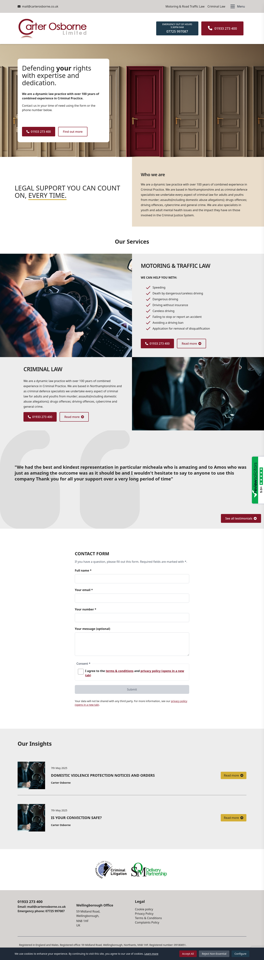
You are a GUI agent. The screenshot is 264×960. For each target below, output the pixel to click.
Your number (85, 609)
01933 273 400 (38, 132)
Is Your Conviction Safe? (76, 817)
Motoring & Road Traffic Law (185, 6)
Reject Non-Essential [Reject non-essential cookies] (214, 953)
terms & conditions (119, 671)
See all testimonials (241, 518)
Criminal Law (216, 6)
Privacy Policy (144, 914)
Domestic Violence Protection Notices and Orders (103, 775)
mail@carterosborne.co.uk (38, 6)
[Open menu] (237, 6)
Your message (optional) (92, 629)
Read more (191, 344)
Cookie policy (144, 909)
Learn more (151, 953)
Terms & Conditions (148, 918)
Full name (83, 570)
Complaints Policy (147, 922)
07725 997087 (55, 911)
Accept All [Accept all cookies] (188, 953)
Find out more (73, 132)
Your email (84, 590)
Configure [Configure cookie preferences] (240, 953)
